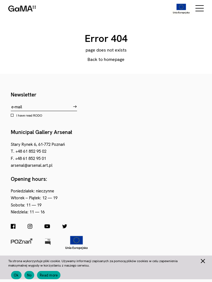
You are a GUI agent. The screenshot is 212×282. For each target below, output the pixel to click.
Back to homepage (106, 59)
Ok (16, 275)
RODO (37, 115)
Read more (49, 275)
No (29, 275)
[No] (202, 260)
